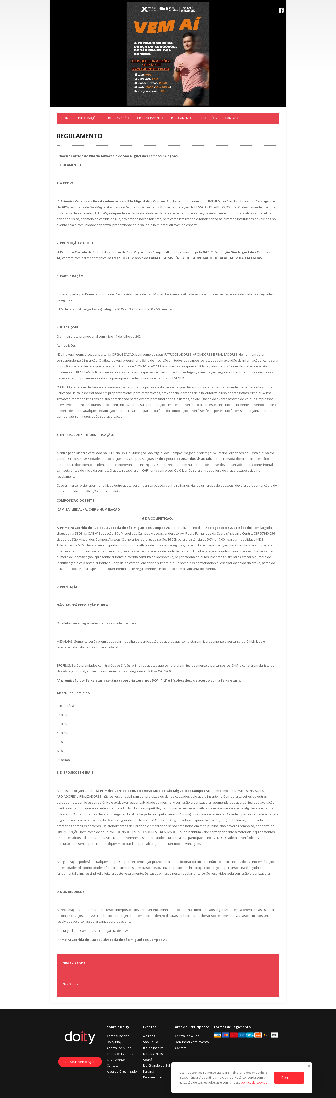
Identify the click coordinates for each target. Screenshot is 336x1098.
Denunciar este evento (192, 1042)
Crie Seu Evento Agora (79, 1062)
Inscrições (209, 118)
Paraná (148, 1071)
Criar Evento (116, 1059)
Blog (110, 1077)
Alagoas (149, 1036)
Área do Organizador (122, 1071)
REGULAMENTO (181, 118)
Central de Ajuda (119, 1048)
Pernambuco (152, 1077)
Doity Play (114, 1042)
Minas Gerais (153, 1053)
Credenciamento (150, 118)
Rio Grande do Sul (156, 1065)
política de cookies (254, 1082)
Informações (88, 118)
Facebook (281, 10)
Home (65, 118)
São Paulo (150, 1042)
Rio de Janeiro (153, 1048)
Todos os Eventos (120, 1053)
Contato (232, 118)
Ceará (147, 1059)
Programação (118, 118)
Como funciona (118, 1036)
